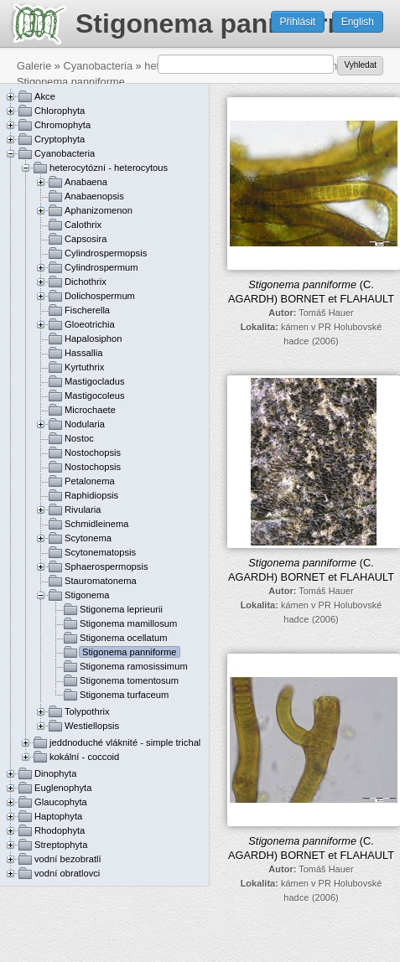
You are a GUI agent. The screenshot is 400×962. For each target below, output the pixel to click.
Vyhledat (360, 65)
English (357, 22)
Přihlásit (298, 22)
